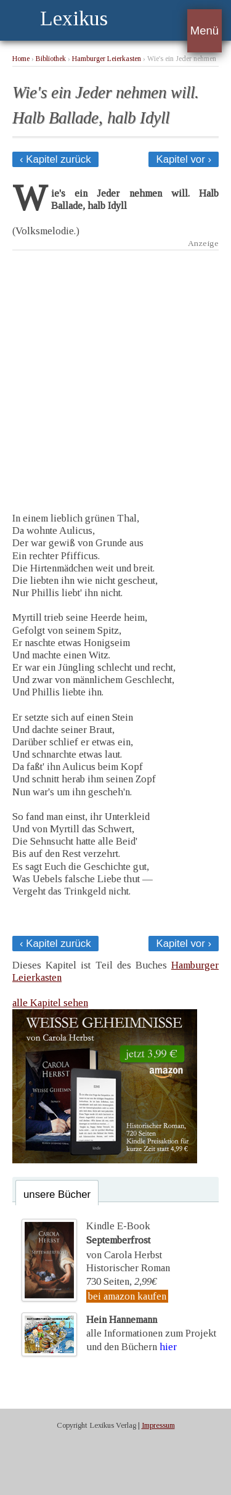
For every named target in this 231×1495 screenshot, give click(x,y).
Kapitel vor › (183, 159)
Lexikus (74, 18)
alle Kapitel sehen (50, 1003)
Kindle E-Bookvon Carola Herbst (124, 1240)
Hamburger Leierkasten (106, 59)
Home (21, 59)
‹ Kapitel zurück (55, 159)
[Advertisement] (115, 372)
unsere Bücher (57, 1194)
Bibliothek (51, 59)
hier (168, 1347)
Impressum (158, 1425)
